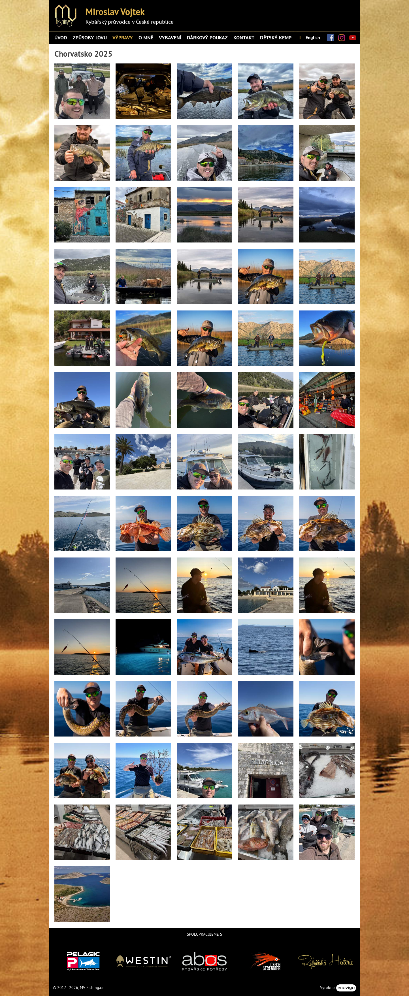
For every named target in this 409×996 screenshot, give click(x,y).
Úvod (60, 37)
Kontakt (243, 37)
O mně (146, 37)
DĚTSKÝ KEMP (275, 37)
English (308, 38)
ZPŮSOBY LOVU (90, 37)
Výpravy (122, 37)
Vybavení (170, 37)
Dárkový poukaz (207, 37)
